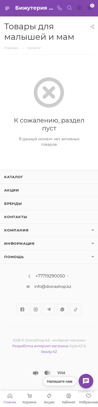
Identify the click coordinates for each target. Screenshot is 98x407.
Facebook (22, 309)
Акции (11, 190)
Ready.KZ (49, 352)
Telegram (49, 309)
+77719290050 (50, 276)
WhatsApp (62, 309)
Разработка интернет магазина (40, 346)
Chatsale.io (86, 391)
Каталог (13, 177)
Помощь (14, 257)
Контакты (15, 217)
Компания (16, 230)
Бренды (13, 203)
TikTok (75, 309)
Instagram (35, 309)
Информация (19, 243)
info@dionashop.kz (52, 286)
